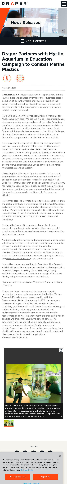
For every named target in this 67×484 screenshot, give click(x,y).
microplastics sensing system (17, 168)
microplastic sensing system (22, 213)
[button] (64, 4)
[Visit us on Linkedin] (17, 453)
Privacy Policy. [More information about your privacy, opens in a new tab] (27, 472)
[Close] (60, 458)
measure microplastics (18, 258)
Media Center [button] (33, 41)
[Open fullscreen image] (61, 350)
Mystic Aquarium (10, 119)
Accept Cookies (17, 479)
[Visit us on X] (25, 453)
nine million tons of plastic (23, 143)
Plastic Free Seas (38, 104)
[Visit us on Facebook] (33, 453)
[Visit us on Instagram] (42, 453)
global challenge (55, 131)
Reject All (45, 479)
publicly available (47, 322)
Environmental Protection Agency (19, 300)
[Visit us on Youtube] (50, 453)
